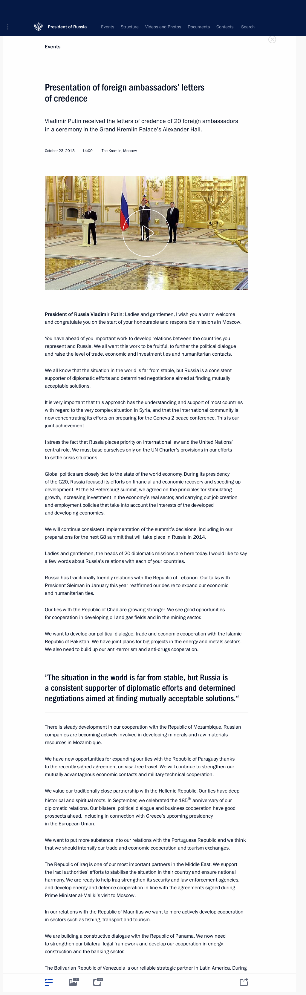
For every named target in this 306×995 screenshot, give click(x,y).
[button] (10, 9)
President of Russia (67, 8)
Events (52, 46)
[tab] (49, 982)
